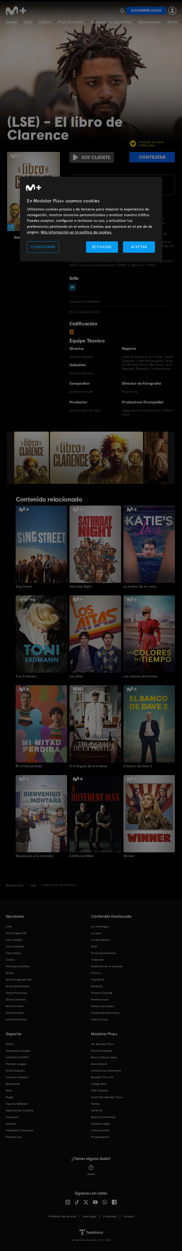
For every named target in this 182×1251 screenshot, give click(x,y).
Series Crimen (15, 1006)
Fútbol (45, 21)
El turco (96, 973)
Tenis (172, 21)
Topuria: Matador (17, 1103)
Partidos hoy (14, 1137)
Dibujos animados (102, 1006)
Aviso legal (89, 1216)
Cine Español (14, 939)
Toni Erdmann (26, 676)
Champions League (18, 1050)
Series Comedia (16, 999)
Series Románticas (17, 986)
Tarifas (95, 1103)
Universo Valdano (17, 1077)
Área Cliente (99, 1064)
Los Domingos (100, 926)
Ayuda (91, 1170)
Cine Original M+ (16, 933)
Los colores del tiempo (140, 676)
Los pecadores (100, 939)
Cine (28, 21)
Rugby (9, 1097)
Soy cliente (91, 157)
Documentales (15, 1012)
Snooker (11, 1123)
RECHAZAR (102, 247)
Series (11, 21)
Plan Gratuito (71, 21)
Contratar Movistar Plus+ (107, 1097)
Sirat (94, 946)
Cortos (10, 959)
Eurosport (12, 1117)
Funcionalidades (101, 1050)
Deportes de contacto (20, 1110)
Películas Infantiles (18, 966)
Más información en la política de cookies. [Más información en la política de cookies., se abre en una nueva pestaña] (76, 232)
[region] (91, 219)
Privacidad (110, 1216)
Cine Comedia (15, 946)
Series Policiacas (16, 993)
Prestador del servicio (62, 1216)
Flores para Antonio (103, 953)
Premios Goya (100, 999)
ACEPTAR (139, 247)
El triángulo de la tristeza (88, 766)
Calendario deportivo (111, 21)
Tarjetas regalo (100, 1123)
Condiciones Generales (106, 1070)
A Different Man (81, 856)
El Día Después (15, 1070)
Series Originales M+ (19, 979)
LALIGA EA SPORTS (17, 1057)
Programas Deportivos (105, 1012)
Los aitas (76, 676)
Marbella (96, 986)
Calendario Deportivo (19, 1130)
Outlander (97, 959)
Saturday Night (80, 586)
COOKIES (128, 1216)
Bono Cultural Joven (104, 1057)
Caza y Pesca (99, 1019)
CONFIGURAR (43, 247)
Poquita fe (97, 979)
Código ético (99, 1084)
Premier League (16, 1064)
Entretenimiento (16, 1019)
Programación (100, 1137)
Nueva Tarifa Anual (103, 1117)
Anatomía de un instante (107, 966)
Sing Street (24, 586)
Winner (129, 856)
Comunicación (100, 1130)
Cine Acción (13, 953)
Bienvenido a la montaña (34, 856)
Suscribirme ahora (146, 10)
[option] (32, 458)
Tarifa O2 (97, 1110)
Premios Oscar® (101, 993)
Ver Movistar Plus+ (102, 1044)
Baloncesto (150, 21)
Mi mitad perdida (29, 766)
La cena (96, 933)
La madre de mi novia (139, 586)
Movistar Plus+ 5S (102, 1077)
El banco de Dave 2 (137, 766)
